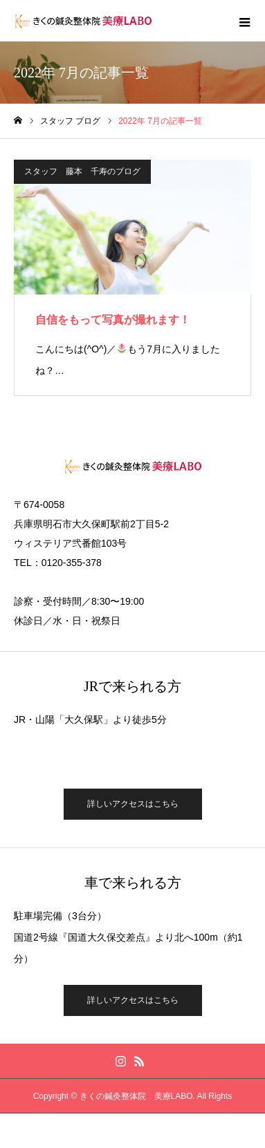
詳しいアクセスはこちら (133, 804)
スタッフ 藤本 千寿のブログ (82, 171)
